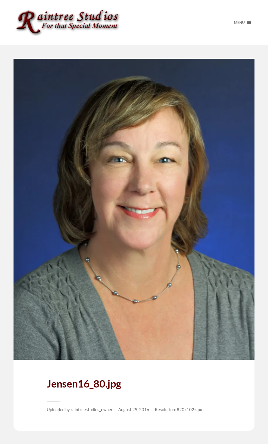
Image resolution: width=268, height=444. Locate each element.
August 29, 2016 (133, 409)
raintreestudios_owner (92, 409)
